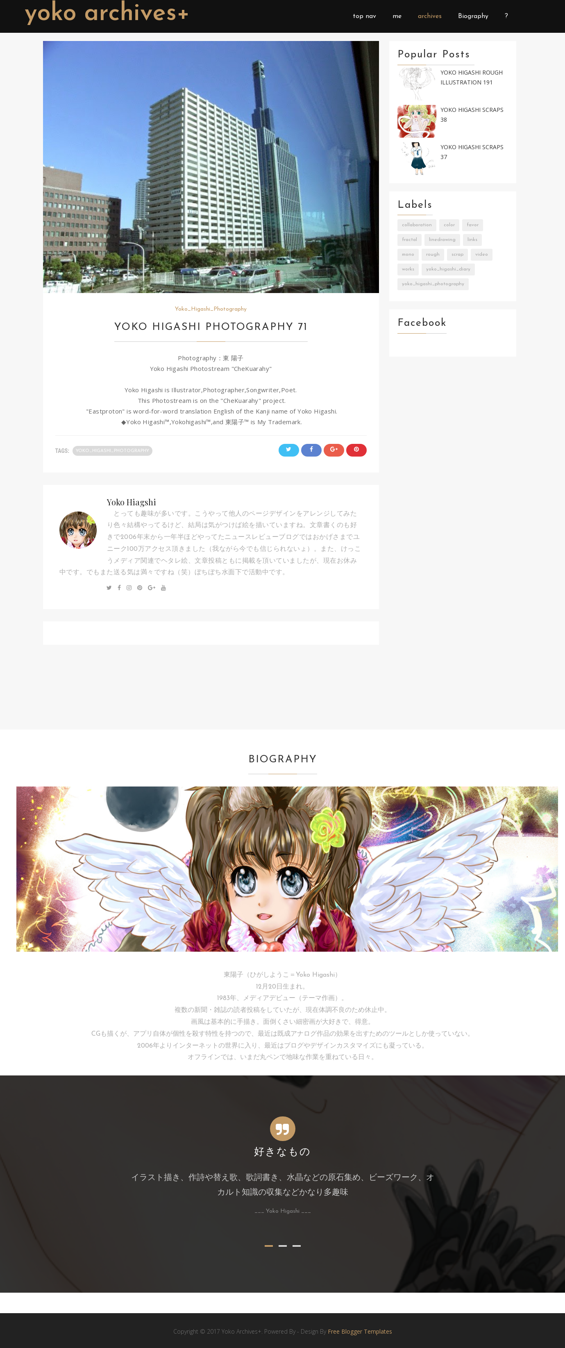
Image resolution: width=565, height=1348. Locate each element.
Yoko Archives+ (108, 14)
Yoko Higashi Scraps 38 (472, 115)
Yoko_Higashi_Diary (448, 269)
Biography (473, 16)
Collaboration (417, 225)
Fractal (409, 239)
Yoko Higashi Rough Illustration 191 (471, 77)
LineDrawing (442, 239)
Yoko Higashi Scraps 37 (472, 152)
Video (481, 254)
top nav (364, 16)
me (397, 16)
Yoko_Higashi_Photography (211, 309)
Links (472, 239)
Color (449, 225)
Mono (408, 254)
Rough (433, 254)
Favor (473, 225)
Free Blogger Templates (360, 1331)
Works (408, 269)
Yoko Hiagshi (131, 501)
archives (430, 16)
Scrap (457, 254)
